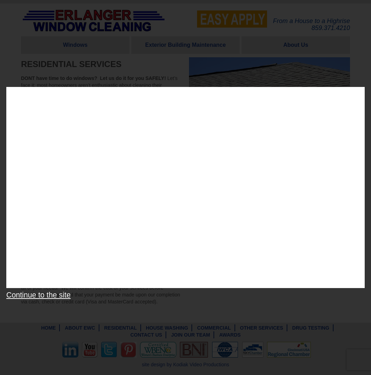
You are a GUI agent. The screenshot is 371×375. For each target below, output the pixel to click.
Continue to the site (38, 295)
